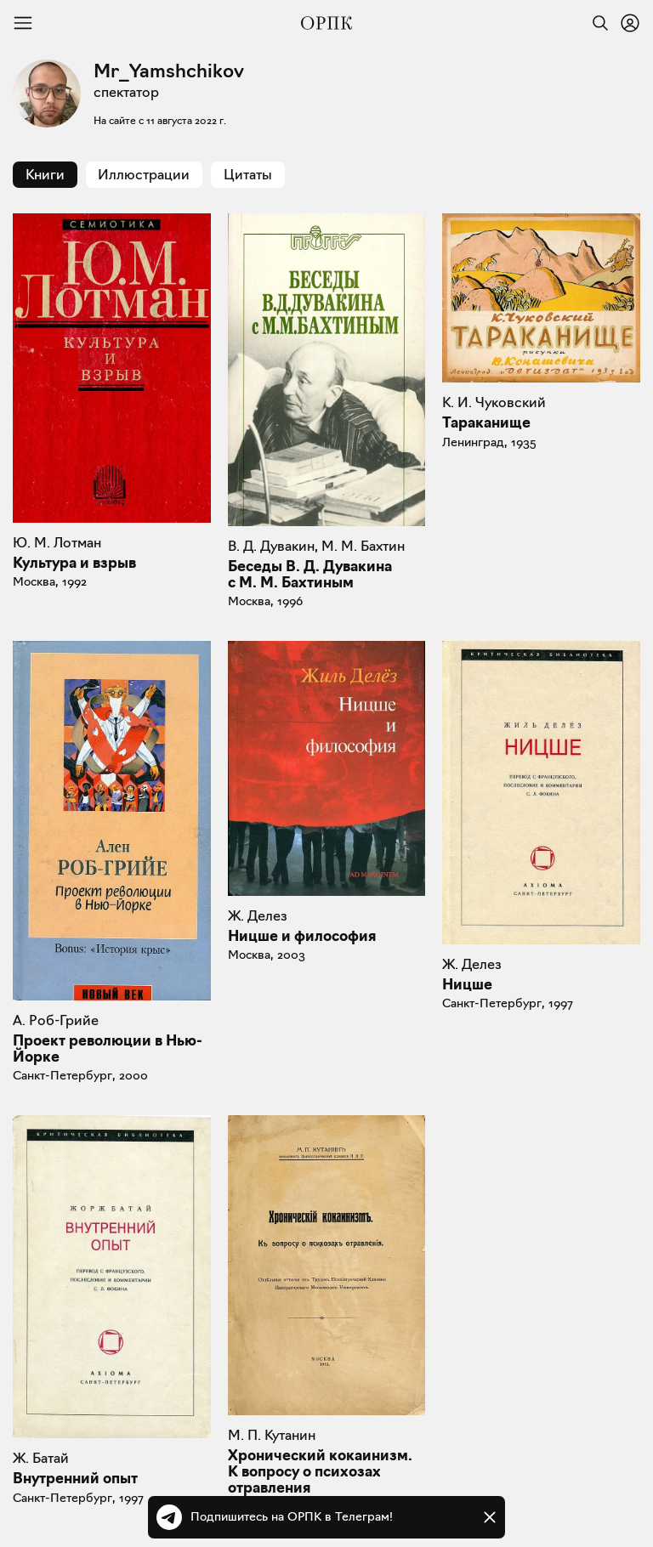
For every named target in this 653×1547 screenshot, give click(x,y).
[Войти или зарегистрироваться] (630, 23)
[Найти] (596, 23)
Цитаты (248, 175)
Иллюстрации (144, 175)
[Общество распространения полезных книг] (326, 23)
